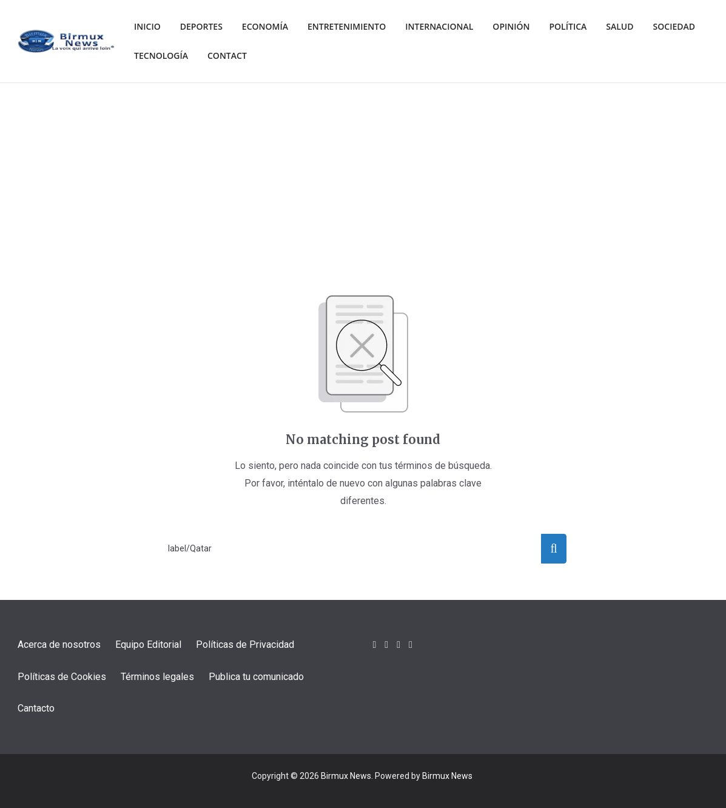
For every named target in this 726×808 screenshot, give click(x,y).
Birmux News (346, 776)
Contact (297, 55)
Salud (644, 26)
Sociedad (156, 55)
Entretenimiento (358, 26)
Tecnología (227, 55)
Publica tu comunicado (256, 676)
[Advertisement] (363, 174)
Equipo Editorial (148, 644)
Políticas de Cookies (62, 676)
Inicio (148, 26)
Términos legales (157, 676)
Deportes (205, 26)
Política (590, 26)
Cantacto (36, 708)
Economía (271, 26)
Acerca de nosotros (59, 644)
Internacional (456, 26)
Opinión (531, 26)
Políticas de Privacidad (245, 644)
